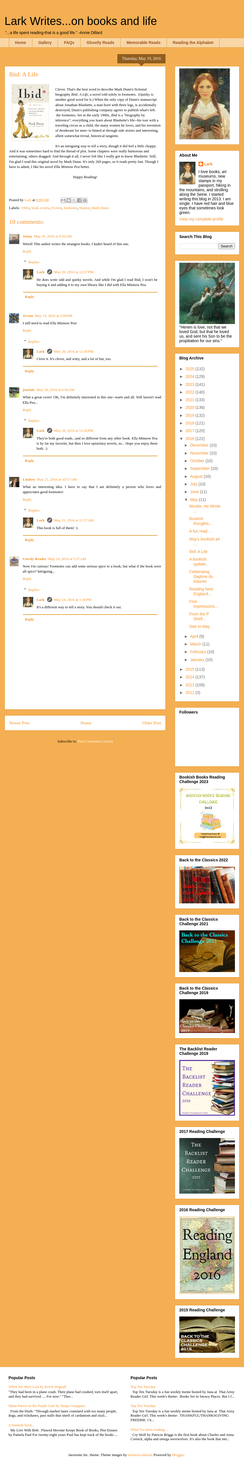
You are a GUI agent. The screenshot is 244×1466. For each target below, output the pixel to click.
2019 (190, 415)
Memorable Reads (144, 42)
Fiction (56, 208)
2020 (190, 407)
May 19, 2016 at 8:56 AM (52, 236)
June (195, 491)
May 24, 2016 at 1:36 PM (72, 600)
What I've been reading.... (149, 1429)
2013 (190, 685)
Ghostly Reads (100, 42)
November (199, 453)
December (199, 445)
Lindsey (29, 479)
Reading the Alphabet (193, 42)
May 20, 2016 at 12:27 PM (73, 272)
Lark (41, 272)
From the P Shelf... (199, 616)
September (200, 468)
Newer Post (19, 722)
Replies (33, 262)
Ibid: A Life (198, 551)
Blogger (178, 1455)
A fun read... (200, 531)
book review (40, 208)
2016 (190, 438)
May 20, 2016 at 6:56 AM (55, 390)
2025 (190, 369)
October (197, 460)
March (196, 644)
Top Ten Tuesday (143, 1387)
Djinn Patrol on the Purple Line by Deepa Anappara (47, 1406)
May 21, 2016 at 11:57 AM (73, 520)
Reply (27, 251)
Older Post (151, 722)
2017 (190, 430)
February (198, 651)
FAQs (69, 42)
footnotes (70, 208)
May (194, 499)
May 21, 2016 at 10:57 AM (57, 479)
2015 (190, 669)
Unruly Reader (34, 559)
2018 (190, 423)
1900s (25, 208)
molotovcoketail (140, 1455)
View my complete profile (201, 219)
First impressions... (203, 604)
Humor (84, 208)
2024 (190, 376)
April (194, 636)
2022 (190, 392)
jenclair (29, 390)
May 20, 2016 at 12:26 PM (73, 351)
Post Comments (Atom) (95, 741)
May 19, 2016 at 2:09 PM (53, 316)
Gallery (45, 42)
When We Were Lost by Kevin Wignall (37, 1387)
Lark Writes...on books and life (81, 21)
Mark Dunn (99, 208)
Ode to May (199, 626)
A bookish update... (199, 561)
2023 (190, 384)
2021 (190, 399)
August (196, 476)
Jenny (27, 236)
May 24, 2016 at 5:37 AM (67, 559)
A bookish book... (22, 1425)
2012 (190, 692)
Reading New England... (201, 591)
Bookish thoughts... (200, 521)
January (197, 659)
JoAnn (28, 316)
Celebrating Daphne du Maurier (201, 576)
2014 (190, 677)
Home (20, 42)
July (194, 484)
